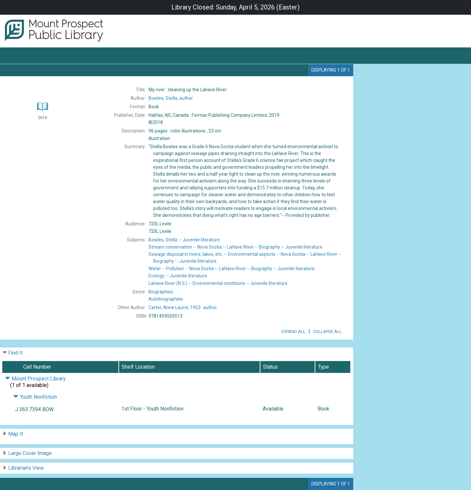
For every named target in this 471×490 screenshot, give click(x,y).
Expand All (293, 331)
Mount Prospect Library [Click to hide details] (35, 379)
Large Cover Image (30, 453)
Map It (15, 434)
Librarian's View (26, 468)
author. (171, 98)
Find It (15, 353)
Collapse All (327, 331)
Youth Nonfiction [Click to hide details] (35, 397)
